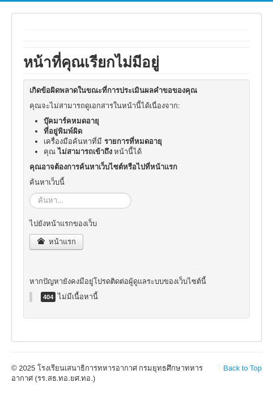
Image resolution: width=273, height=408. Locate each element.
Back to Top (242, 368)
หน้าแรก (56, 241)
